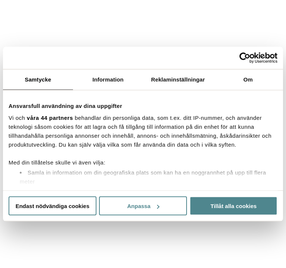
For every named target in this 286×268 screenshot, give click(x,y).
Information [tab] (108, 79)
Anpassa (143, 206)
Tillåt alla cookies (233, 206)
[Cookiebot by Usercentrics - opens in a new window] (244, 58)
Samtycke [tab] (38, 79)
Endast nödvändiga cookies (52, 206)
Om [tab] (247, 79)
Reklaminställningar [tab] (178, 79)
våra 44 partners (50, 117)
